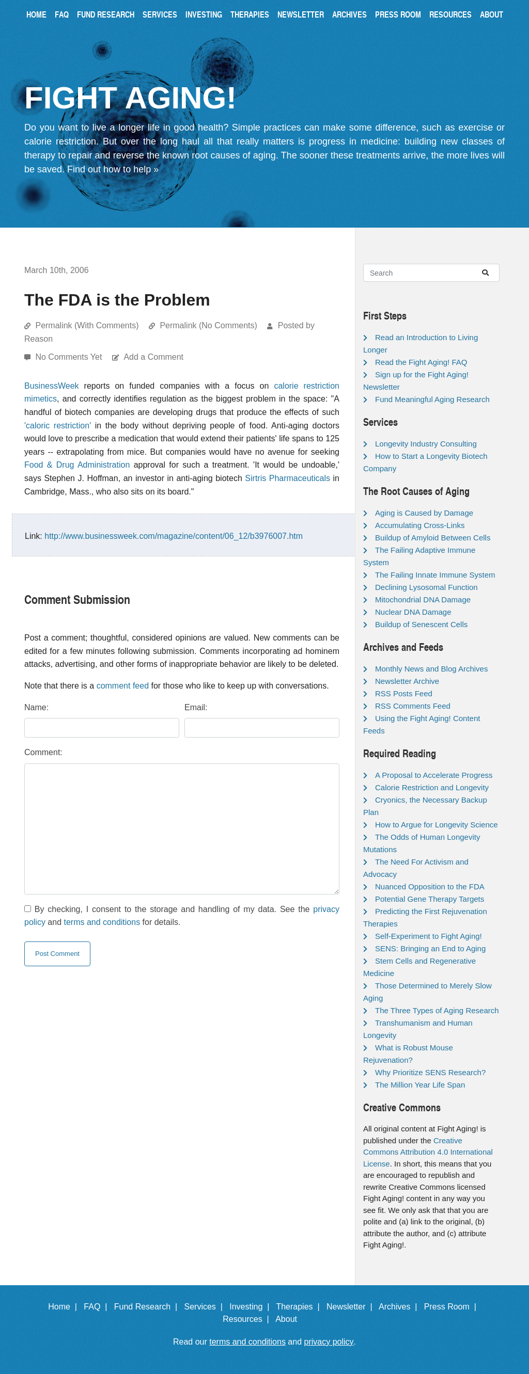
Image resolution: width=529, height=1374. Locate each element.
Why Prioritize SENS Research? (430, 1072)
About (491, 14)
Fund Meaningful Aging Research (432, 399)
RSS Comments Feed (412, 705)
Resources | (248, 1319)
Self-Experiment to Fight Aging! (428, 936)
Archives (349, 14)
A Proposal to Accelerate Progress (434, 775)
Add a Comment (153, 357)
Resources (450, 14)
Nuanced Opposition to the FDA (430, 886)
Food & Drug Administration (77, 464)
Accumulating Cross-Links (419, 525)
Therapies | (300, 1306)
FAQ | (98, 1306)
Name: (36, 707)
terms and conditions (102, 922)
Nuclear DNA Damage (413, 612)
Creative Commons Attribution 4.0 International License (428, 1152)
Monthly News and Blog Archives (431, 668)
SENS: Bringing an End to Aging (430, 948)
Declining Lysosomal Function (426, 587)
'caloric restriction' (57, 425)
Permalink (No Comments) (208, 325)
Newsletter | (351, 1306)
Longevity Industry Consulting (426, 443)
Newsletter (300, 14)
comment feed (123, 685)
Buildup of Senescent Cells (421, 624)
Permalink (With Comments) (86, 325)
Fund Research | (148, 1306)
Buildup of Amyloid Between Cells (432, 537)
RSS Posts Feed (403, 693)
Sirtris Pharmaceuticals (287, 478)
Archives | (400, 1306)
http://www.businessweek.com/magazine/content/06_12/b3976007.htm (173, 536)
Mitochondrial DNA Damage (423, 599)
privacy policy (329, 1341)
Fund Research (105, 14)
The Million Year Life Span (420, 1084)
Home (36, 14)
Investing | (251, 1306)
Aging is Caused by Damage (424, 512)
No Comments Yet (69, 357)
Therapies (249, 14)
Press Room (398, 14)
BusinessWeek (51, 385)
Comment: (43, 752)
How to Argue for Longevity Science (436, 824)
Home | (65, 1306)
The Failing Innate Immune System (435, 574)
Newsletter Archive (407, 681)
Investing (203, 14)
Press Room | (452, 1306)
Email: (195, 707)
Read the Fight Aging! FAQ (421, 362)
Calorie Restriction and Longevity (432, 787)
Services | (205, 1306)
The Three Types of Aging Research (437, 1010)
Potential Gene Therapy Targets (429, 898)
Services (160, 14)
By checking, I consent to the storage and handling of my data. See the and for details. (181, 916)
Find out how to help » (113, 169)
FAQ (62, 14)
